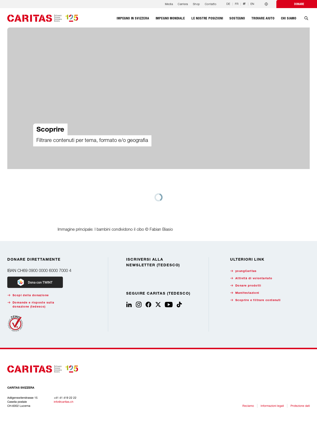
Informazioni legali (272, 405)
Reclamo (248, 405)
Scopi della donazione (28, 295)
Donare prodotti (245, 285)
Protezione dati (300, 405)
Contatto (210, 4)
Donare (299, 4)
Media (169, 4)
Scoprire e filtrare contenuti (255, 300)
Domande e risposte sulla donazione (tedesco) (30, 304)
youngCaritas (243, 271)
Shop (196, 4)
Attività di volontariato (251, 278)
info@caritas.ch (63, 401)
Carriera (183, 4)
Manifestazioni (244, 293)
